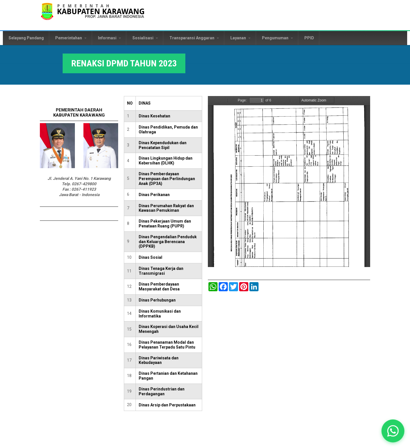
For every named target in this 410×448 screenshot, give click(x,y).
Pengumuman (277, 38)
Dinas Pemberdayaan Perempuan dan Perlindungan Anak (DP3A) (167, 179)
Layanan (240, 38)
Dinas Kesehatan (154, 116)
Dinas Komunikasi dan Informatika (160, 313)
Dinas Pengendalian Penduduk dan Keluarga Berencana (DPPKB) (168, 242)
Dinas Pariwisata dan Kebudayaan (159, 360)
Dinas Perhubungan (157, 300)
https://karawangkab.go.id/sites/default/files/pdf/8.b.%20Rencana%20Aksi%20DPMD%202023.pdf (289, 181)
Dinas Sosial (150, 257)
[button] (393, 431)
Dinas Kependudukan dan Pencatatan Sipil (162, 145)
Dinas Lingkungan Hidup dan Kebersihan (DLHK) (165, 160)
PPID (309, 38)
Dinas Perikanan (154, 194)
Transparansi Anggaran (194, 38)
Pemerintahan (71, 38)
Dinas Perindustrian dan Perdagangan (161, 391)
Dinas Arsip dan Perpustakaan (167, 405)
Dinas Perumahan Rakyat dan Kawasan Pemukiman (166, 208)
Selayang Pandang (26, 38)
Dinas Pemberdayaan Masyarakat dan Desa (159, 286)
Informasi (109, 38)
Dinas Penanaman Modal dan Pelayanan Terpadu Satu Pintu (167, 344)
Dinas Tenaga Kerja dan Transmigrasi (161, 271)
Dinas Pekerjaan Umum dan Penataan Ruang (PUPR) (165, 223)
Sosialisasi (145, 38)
